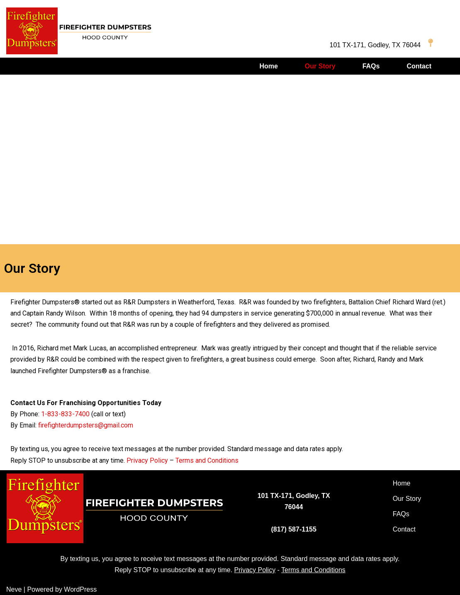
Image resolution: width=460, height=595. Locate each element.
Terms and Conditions (207, 460)
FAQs (371, 66)
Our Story (320, 66)
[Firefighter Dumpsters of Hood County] (78, 30)
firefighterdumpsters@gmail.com (85, 425)
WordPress (80, 589)
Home (268, 66)
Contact (418, 66)
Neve (14, 589)
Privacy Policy (147, 460)
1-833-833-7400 (65, 414)
